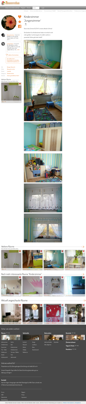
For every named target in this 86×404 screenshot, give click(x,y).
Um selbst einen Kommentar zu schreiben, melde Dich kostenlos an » (13, 60)
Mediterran (25, 352)
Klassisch (13, 67)
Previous (19, 79)
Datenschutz (4, 397)
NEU (9, 333)
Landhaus (34, 344)
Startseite (26, 11)
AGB (2, 394)
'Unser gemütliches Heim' (13, 75)
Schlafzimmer (4, 344)
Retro (33, 347)
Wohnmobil (13, 357)
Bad (12, 344)
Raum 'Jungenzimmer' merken (19, 21)
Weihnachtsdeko (48, 342)
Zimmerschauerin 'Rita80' (50, 11)
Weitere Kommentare (12, 55)
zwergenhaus (10, 43)
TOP (7, 333)
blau (8, 69)
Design (8, 67)
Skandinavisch (35, 349)
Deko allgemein (47, 344)
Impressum (24, 397)
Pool (12, 354)
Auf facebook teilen (19, 26)
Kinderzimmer (10, 73)
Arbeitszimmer (14, 349)
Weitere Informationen (68, 402)
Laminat (9, 71)
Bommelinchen (10, 35)
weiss (13, 69)
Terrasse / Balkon (15, 352)
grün (10, 69)
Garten (2, 354)
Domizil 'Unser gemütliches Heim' (65, 11)
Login (42, 8)
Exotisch (25, 342)
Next (20, 79)
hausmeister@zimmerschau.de (14, 385)
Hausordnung (4, 399)
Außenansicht (4, 357)
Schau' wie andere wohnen (12, 8)
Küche (12, 342)
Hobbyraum (4, 352)
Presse (22, 394)
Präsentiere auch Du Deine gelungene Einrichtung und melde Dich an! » (19, 366)
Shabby (24, 349)
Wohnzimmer (4, 342)
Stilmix (24, 347)
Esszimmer (3, 347)
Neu (75, 333)
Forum (28, 8)
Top (72, 333)
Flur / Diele (4, 349)
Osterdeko (56, 342)
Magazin (23, 8)
